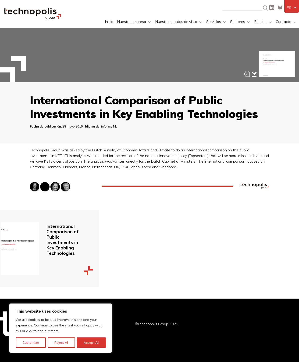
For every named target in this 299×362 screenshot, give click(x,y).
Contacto (283, 21)
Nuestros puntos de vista (176, 21)
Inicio (109, 21)
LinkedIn (271, 7)
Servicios (213, 21)
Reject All (61, 342)
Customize (30, 342)
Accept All (91, 342)
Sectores (237, 21)
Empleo (260, 21)
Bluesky (280, 7)
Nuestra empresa (131, 21)
